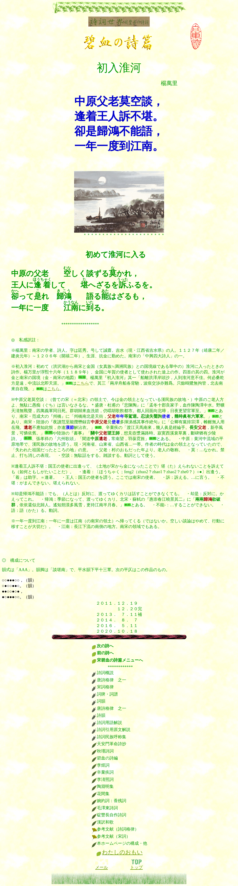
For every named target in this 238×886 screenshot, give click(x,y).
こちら (82, 383)
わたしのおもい (122, 852)
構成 (14, 560)
